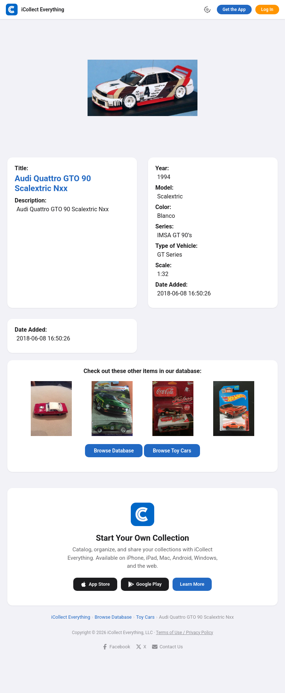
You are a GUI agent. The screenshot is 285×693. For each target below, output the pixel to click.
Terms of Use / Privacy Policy (184, 632)
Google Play (145, 584)
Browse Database (114, 451)
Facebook (116, 646)
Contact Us (167, 646)
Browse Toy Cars (172, 451)
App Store (95, 584)
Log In (267, 9)
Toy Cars (145, 617)
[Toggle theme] (207, 9)
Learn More (192, 584)
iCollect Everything (70, 617)
